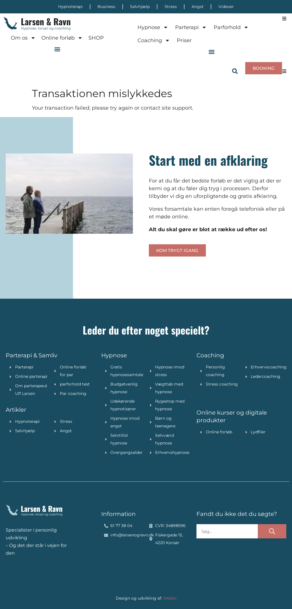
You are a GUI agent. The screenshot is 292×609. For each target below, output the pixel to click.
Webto (170, 598)
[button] (57, 49)
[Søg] (272, 531)
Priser (184, 40)
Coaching (153, 40)
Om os (23, 37)
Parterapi (191, 27)
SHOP (96, 38)
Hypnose (152, 27)
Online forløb (62, 37)
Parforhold (231, 27)
